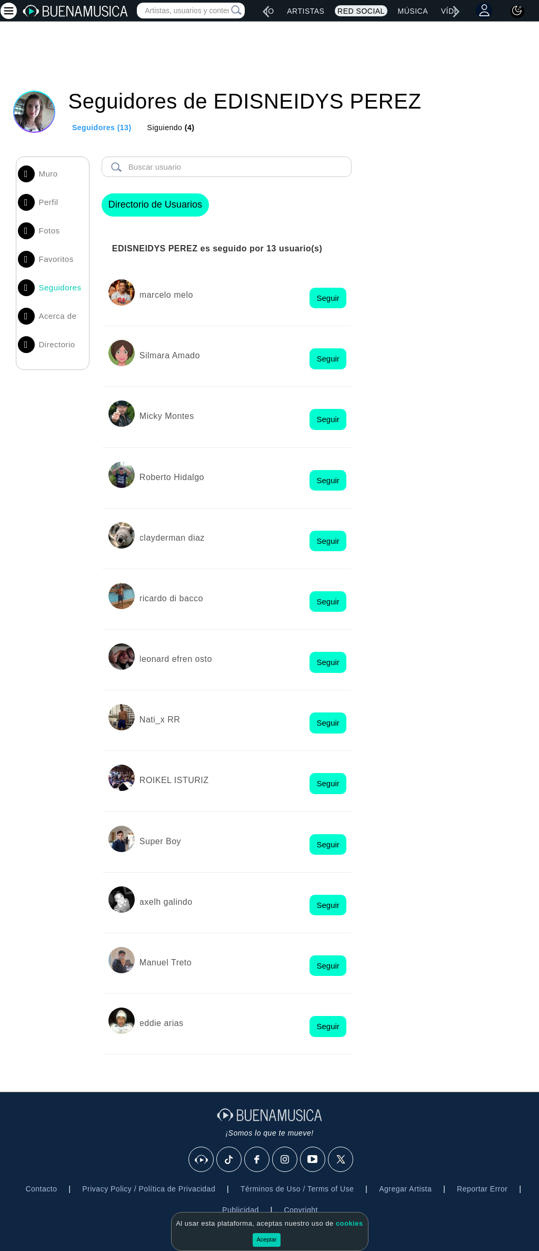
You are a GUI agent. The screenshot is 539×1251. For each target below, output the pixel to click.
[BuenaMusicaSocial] (201, 1159)
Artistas (305, 11)
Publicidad (240, 1210)
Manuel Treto (165, 962)
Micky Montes (166, 416)
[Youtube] (313, 1159)
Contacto (41, 1189)
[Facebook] (257, 1159)
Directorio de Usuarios (155, 204)
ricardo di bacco (171, 598)
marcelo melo (166, 294)
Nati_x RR (159, 719)
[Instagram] (285, 1159)
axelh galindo (166, 901)
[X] (341, 1159)
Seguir (327, 298)
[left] (265, 11)
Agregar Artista (405, 1189)
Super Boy (160, 841)
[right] (456, 11)
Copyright (300, 1210)
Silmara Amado (169, 355)
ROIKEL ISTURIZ (174, 780)
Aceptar (267, 1239)
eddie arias (161, 1023)
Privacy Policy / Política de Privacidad (148, 1189)
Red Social (361, 11)
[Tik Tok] (229, 1159)
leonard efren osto (175, 658)
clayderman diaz (172, 537)
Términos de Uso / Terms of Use (297, 1189)
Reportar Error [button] (482, 1189)
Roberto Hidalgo (171, 477)
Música (413, 11)
